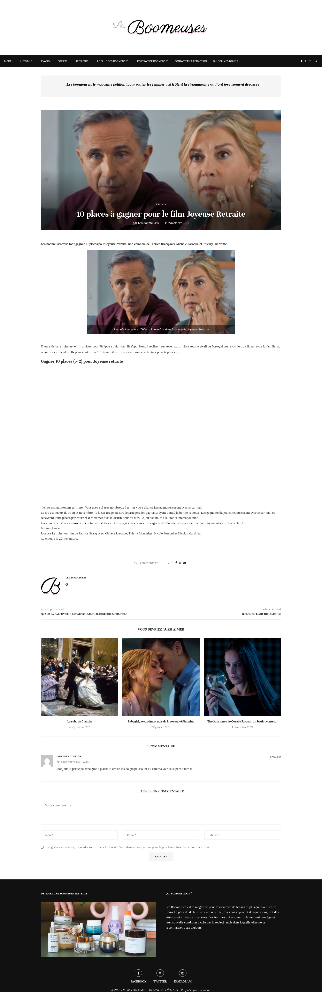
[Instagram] (310, 61)
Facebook (136, 523)
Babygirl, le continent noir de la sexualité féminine (161, 721)
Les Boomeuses (148, 223)
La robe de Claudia (79, 721)
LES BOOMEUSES (133, 990)
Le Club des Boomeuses (112, 61)
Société (62, 61)
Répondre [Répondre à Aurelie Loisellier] (275, 757)
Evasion (46, 61)
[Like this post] (171, 563)
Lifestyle (26, 61)
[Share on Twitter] (180, 563)
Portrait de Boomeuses (152, 61)
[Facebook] (301, 61)
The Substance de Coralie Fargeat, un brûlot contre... (242, 721)
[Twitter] (305, 61)
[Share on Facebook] (176, 563)
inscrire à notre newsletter (91, 523)
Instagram (153, 523)
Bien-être (82, 61)
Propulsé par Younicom (196, 990)
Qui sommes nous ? (225, 61)
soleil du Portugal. (211, 346)
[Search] (316, 61)
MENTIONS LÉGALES (163, 990)
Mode (8, 61)
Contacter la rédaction (191, 61)
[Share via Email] (184, 563)
